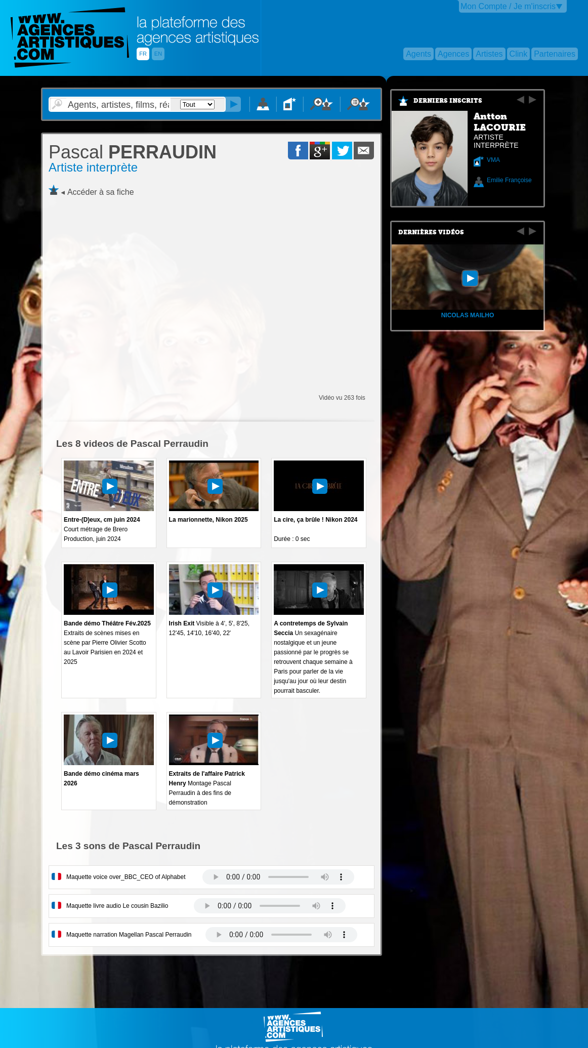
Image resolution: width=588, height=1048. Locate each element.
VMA (493, 159)
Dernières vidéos (431, 232)
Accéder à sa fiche (100, 192)
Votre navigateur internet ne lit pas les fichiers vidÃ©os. (278, 877)
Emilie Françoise (509, 180)
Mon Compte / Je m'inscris (508, 6)
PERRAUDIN (133, 152)
